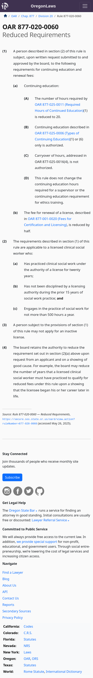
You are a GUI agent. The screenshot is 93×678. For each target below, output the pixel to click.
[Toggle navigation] (85, 6)
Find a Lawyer (12, 572)
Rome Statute (34, 671)
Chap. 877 (27, 16)
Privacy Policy (12, 617)
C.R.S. (28, 633)
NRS (27, 646)
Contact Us (10, 598)
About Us (9, 585)
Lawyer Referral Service (49, 520)
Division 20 (45, 16)
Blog (5, 579)
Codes (28, 626)
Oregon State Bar (22, 510)
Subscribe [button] (12, 477)
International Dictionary (64, 671)
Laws (27, 652)
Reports (8, 604)
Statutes (30, 639)
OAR (14, 16)
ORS (35, 658)
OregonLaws (43, 6)
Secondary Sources (16, 611)
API (4, 592)
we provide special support (37, 541)
